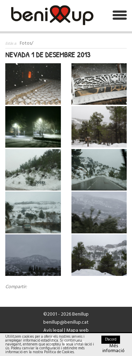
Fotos (25, 43)
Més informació (113, 348)
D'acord (111, 339)
